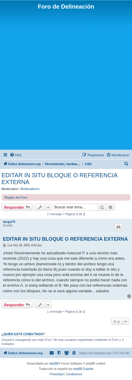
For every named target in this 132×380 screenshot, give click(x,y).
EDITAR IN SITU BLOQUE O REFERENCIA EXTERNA (59, 178)
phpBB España (83, 369)
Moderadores (30, 189)
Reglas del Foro (15, 197)
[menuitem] (16, 155)
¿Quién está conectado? (23, 334)
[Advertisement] (66, 79)
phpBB (53, 363)
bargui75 (9, 221)
